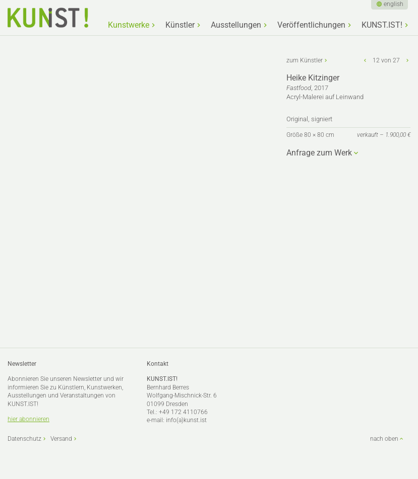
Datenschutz (24, 438)
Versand (61, 438)
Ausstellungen (236, 25)
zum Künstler (304, 60)
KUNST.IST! (382, 25)
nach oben (384, 438)
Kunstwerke (128, 25)
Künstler (180, 25)
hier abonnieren (28, 419)
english (393, 4)
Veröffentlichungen (311, 25)
